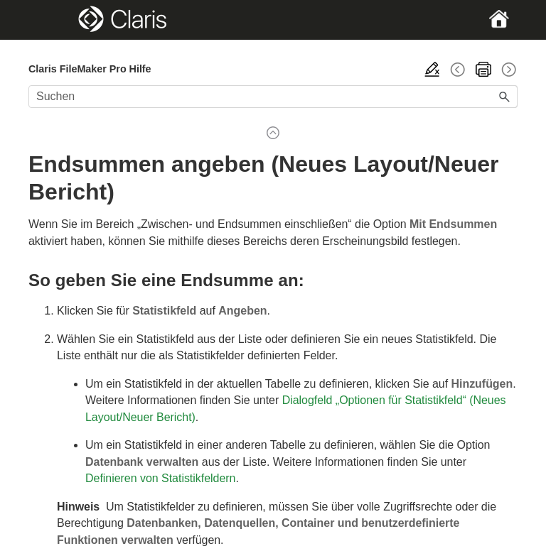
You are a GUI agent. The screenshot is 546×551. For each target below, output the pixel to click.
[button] (505, 96)
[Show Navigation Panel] (51, 20)
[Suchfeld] (273, 96)
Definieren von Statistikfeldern (160, 478)
